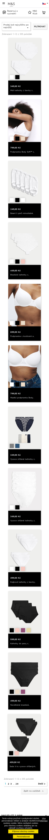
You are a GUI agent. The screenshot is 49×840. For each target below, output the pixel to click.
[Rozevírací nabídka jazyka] (45, 3)
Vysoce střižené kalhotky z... (22, 459)
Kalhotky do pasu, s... (19, 643)
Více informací (44, 819)
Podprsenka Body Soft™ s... (22, 152)
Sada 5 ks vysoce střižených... (23, 766)
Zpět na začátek (34, 791)
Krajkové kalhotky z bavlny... (23, 582)
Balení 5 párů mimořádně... (22, 213)
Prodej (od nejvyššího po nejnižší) (16, 26)
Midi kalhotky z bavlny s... (21, 90)
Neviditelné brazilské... (20, 705)
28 (17, 783)
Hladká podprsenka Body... (22, 397)
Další (42, 783)
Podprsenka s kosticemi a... (22, 336)
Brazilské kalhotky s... (19, 275)
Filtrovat (39, 26)
